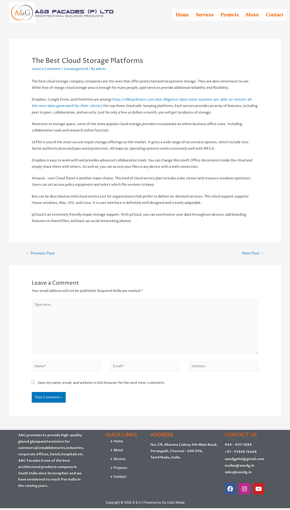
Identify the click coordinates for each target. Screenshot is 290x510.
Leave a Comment (46, 69)
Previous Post (40, 253)
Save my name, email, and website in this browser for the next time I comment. (101, 384)
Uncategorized (76, 69)
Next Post (253, 253)
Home (182, 15)
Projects (229, 15)
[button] (116, 443)
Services (205, 15)
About (252, 15)
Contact (274, 15)
